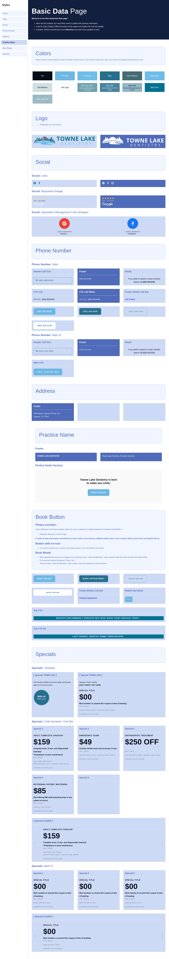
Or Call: (43, 299)
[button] (34, 843)
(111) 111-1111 (85, 350)
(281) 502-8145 (85, 279)
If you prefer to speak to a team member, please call (144, 280)
